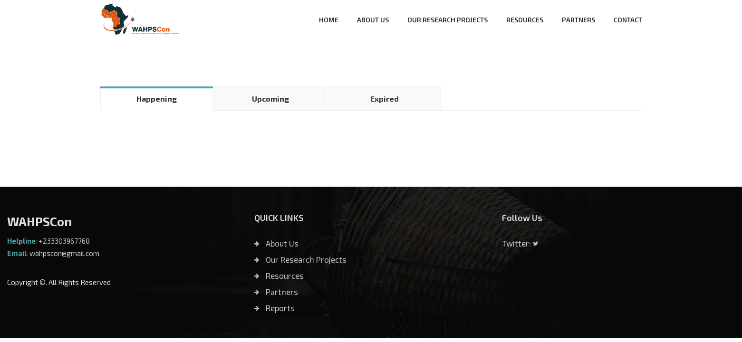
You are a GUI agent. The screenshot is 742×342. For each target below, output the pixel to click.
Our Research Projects (300, 259)
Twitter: (520, 243)
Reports (274, 308)
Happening (156, 98)
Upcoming (270, 98)
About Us (276, 243)
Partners (276, 291)
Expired (384, 98)
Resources (279, 275)
